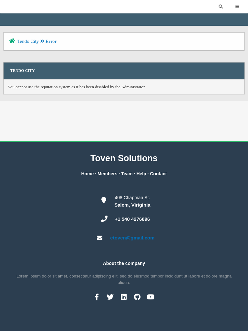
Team (127, 173)
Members (107, 173)
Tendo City (28, 41)
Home (87, 173)
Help (141, 173)
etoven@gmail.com (132, 237)
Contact (158, 173)
